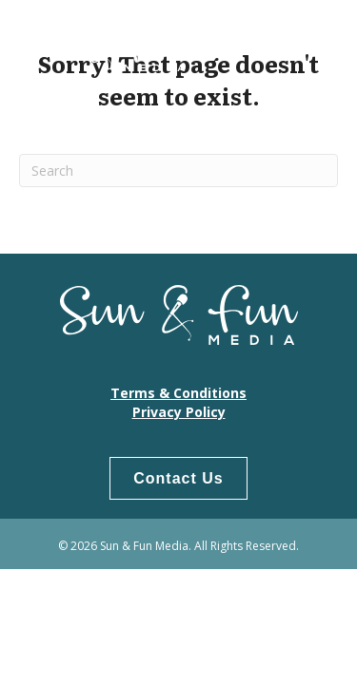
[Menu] (314, 42)
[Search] (178, 170)
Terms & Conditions (178, 393)
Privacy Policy (179, 412)
